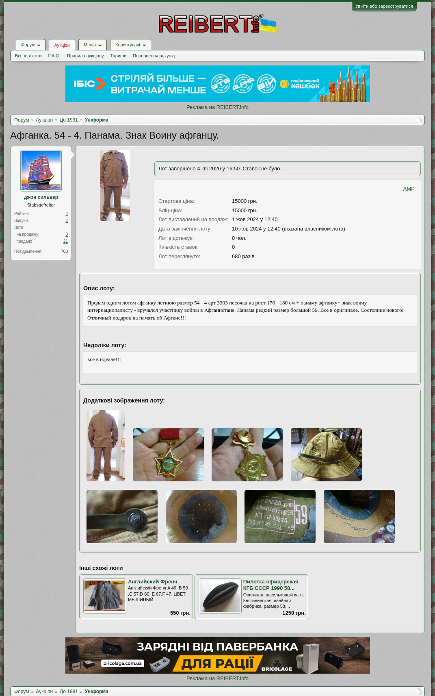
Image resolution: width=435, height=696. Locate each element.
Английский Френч (152, 582)
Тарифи (118, 55)
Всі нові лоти (28, 55)
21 (65, 241)
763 (64, 251)
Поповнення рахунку (154, 55)
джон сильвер (41, 197)
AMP (409, 189)
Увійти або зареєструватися (384, 6)
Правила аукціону (85, 55)
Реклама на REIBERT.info (217, 107)
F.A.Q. (54, 55)
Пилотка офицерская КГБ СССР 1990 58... (271, 585)
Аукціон (61, 45)
